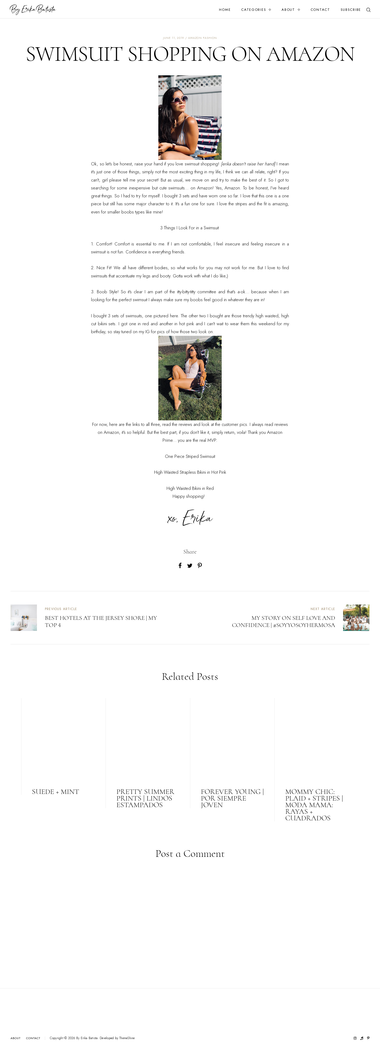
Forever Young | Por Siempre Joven (232, 798)
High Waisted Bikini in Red (190, 488)
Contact (320, 9)
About (288, 9)
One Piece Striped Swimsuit (190, 456)
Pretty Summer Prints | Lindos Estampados (145, 798)
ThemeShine (127, 1038)
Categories (253, 9)
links (136, 424)
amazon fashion (202, 38)
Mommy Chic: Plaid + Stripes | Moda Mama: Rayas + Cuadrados (314, 804)
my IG (144, 331)
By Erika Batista (87, 1038)
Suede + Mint (55, 791)
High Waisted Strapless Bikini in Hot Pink (190, 472)
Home (225, 9)
